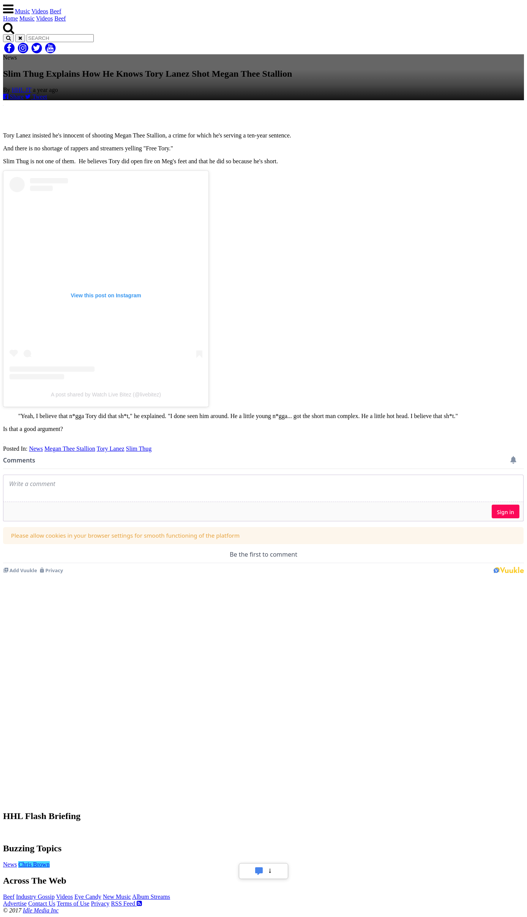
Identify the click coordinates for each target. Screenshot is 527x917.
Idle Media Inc (40, 910)
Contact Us (41, 903)
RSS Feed (126, 903)
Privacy (100, 903)
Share (13, 96)
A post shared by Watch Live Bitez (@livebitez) (106, 394)
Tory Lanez (111, 448)
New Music (117, 896)
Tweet (36, 96)
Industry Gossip (35, 896)
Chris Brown (33, 864)
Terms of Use (73, 903)
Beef (55, 11)
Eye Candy (87, 896)
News (36, 448)
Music (22, 11)
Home (10, 18)
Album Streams (151, 896)
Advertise (15, 903)
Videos (40, 11)
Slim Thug (139, 448)
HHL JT (22, 90)
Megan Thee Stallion (69, 448)
